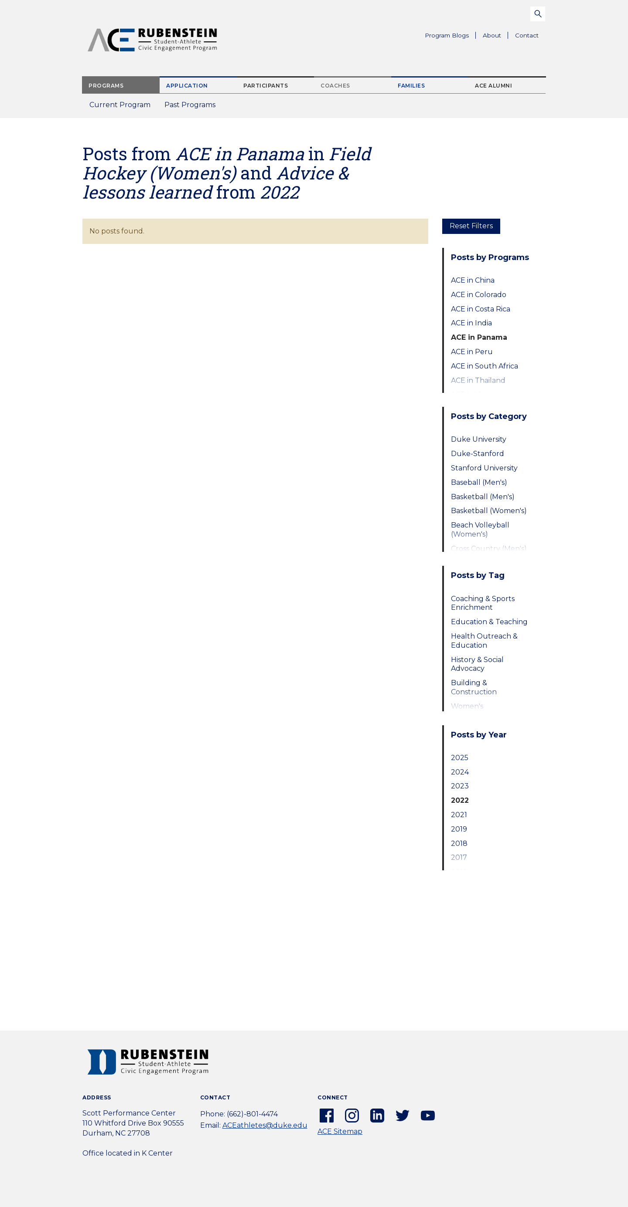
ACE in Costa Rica (480, 309)
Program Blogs (447, 35)
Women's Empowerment (478, 711)
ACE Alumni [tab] (493, 85)
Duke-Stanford (477, 454)
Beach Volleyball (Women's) (480, 529)
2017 (459, 857)
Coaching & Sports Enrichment (483, 603)
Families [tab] (411, 85)
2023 (460, 786)
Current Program (119, 105)
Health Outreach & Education (484, 640)
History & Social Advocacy (477, 664)
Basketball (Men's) (483, 497)
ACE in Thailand (478, 380)
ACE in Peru (472, 352)
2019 (459, 829)
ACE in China (473, 280)
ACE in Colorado (478, 295)
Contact (527, 35)
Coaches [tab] (335, 85)
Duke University (478, 439)
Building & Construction (474, 687)
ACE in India (471, 323)
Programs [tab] (106, 85)
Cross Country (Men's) (489, 548)
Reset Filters (471, 226)
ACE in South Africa (484, 366)
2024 (460, 772)
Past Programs (193, 107)
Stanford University (484, 468)
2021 (459, 815)
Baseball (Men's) (479, 482)
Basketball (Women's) (489, 511)
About (495, 36)
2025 (459, 758)
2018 (459, 843)
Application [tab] (187, 85)
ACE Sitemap (339, 1131)
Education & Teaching (489, 622)
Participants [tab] (265, 85)
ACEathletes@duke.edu (264, 1125)
